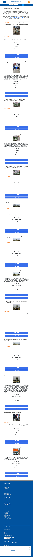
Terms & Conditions (6, 487)
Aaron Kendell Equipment (7, 545)
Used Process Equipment (7, 498)
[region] (15, 551)
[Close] (30, 547)
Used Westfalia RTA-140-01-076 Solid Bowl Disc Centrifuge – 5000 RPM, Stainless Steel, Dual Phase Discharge (16, 100)
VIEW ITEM (16, 54)
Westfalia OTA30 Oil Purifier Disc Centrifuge (12, 447)
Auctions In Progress (7, 503)
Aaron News (5, 489)
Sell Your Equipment (7, 502)
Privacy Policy (6, 488)
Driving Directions (8, 535)
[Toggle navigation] (4, 2)
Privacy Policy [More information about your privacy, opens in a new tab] (13, 550)
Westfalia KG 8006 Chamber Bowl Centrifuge (12, 412)
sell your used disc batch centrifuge (16, 17)
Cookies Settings (15, 552)
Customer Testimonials (7, 493)
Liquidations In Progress (7, 504)
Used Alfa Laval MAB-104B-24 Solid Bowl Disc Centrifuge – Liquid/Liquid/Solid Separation (15, 62)
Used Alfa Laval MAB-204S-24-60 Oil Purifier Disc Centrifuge (16, 24)
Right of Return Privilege (7, 494)
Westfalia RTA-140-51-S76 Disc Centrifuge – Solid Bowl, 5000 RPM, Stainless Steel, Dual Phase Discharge (16, 134)
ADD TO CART (16, 57)
